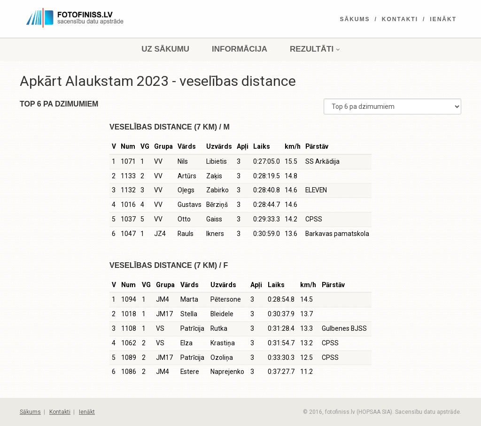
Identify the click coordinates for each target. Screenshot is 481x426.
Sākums (355, 19)
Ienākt (443, 19)
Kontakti (400, 19)
